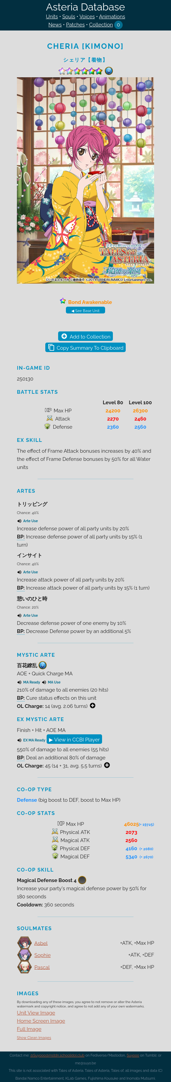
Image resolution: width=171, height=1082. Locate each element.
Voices (87, 17)
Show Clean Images (34, 1038)
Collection (101, 25)
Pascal (42, 967)
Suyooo (133, 1055)
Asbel (40, 943)
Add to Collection (90, 337)
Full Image (29, 1029)
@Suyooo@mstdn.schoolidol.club (57, 1055)
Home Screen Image (41, 1021)
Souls (68, 17)
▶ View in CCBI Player (74, 740)
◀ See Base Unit (85, 311)
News (55, 25)
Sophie (42, 955)
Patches (75, 25)
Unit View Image (36, 1013)
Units (52, 17)
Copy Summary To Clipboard (90, 348)
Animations (112, 17)
